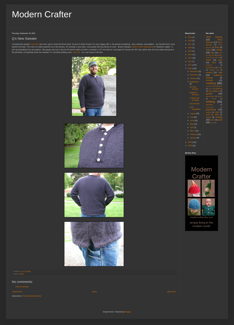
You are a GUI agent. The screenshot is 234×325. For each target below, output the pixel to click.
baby (220, 60)
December (194, 71)
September (194, 82)
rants (217, 112)
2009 (190, 142)
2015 (190, 51)
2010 (190, 68)
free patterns (214, 91)
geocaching (210, 96)
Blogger (128, 312)
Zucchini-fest (195, 104)
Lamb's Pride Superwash (142, 47)
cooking (211, 83)
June (192, 120)
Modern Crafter (42, 14)
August (193, 114)
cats (220, 72)
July (192, 117)
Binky (217, 47)
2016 (190, 48)
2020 (190, 37)
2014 (190, 55)
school (208, 117)
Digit (212, 53)
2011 (190, 65)
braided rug (214, 70)
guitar (220, 96)
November (194, 75)
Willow (208, 60)
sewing (218, 117)
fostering (218, 89)
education (218, 86)
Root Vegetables (195, 108)
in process (34, 44)
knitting (21, 274)
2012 (190, 61)
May (192, 124)
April (192, 127)
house (214, 99)
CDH (208, 50)
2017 (190, 44)
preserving (211, 109)
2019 (190, 41)
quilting (208, 112)
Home (94, 292)
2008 (190, 146)
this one (76, 52)
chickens (209, 80)
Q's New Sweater (194, 88)
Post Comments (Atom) (32, 296)
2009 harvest (214, 37)
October (193, 78)
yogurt (212, 122)
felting (210, 88)
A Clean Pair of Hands (194, 99)
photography (210, 107)
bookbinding (210, 67)
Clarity (219, 50)
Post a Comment (22, 287)
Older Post (171, 292)
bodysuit (209, 65)
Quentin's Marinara (194, 94)
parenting (209, 104)
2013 (190, 58)
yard (220, 120)
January (193, 138)
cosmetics (209, 86)
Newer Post (17, 292)
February (194, 134)
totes (212, 120)
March (192, 131)
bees (214, 63)
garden (209, 93)
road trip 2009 (212, 115)
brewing (209, 73)
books (220, 67)
